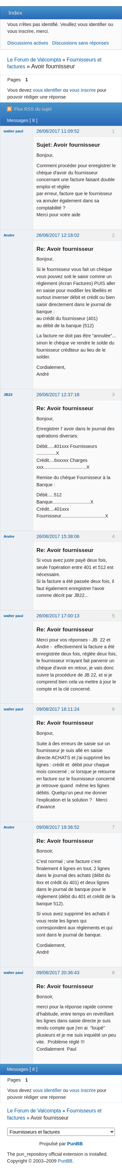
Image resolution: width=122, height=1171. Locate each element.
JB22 (8, 395)
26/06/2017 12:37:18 (57, 394)
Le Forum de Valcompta (34, 59)
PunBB (75, 1143)
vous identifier (47, 90)
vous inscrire (83, 90)
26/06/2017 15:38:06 (57, 536)
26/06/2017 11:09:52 (57, 131)
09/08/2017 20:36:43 (57, 972)
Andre (9, 235)
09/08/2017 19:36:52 (57, 827)
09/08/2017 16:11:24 (57, 709)
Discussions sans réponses (80, 43)
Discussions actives (27, 43)
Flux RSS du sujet (32, 109)
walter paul (13, 131)
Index (15, 12)
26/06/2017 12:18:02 (57, 235)
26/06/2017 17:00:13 (57, 615)
